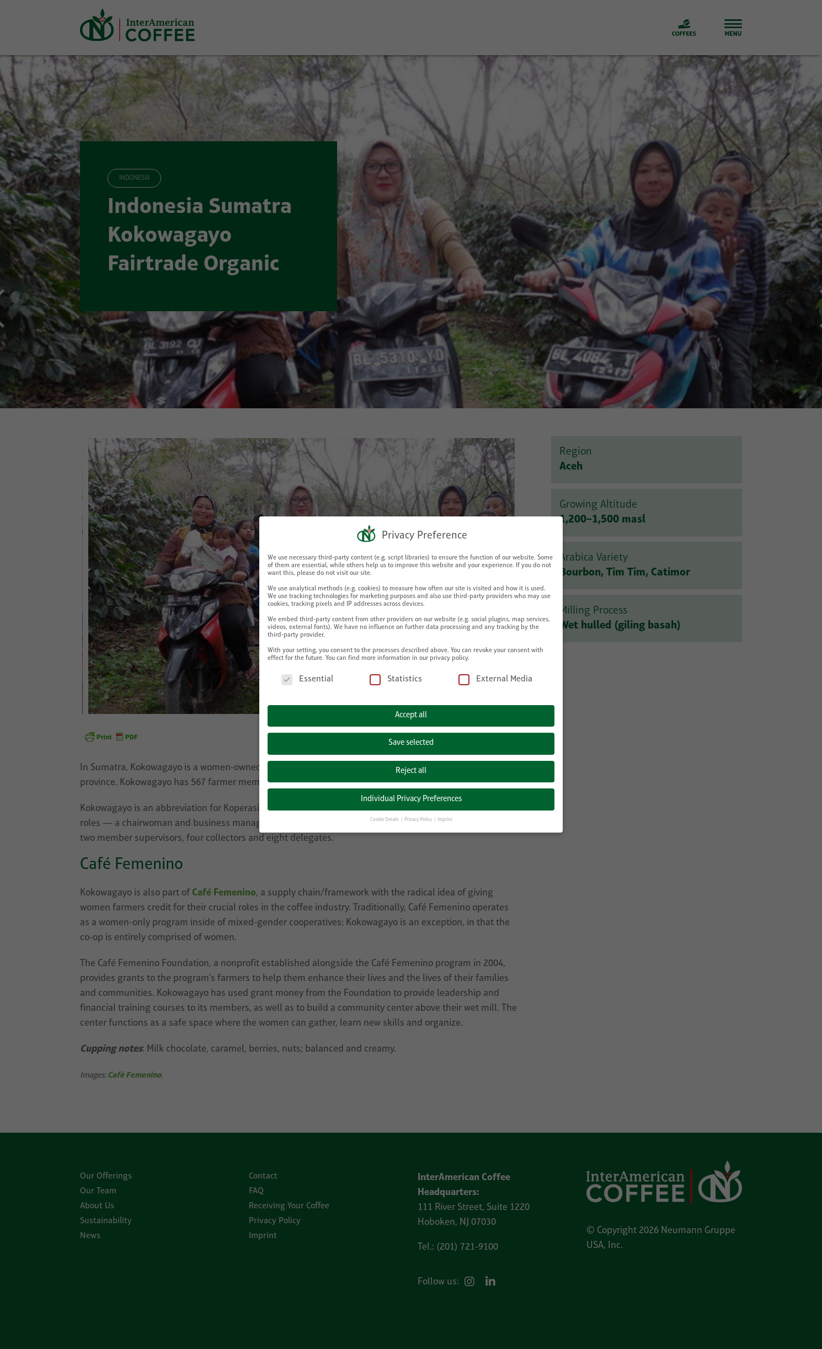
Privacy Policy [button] (418, 818)
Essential (307, 678)
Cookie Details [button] (385, 818)
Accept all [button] (411, 714)
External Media (495, 678)
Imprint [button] (444, 818)
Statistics (396, 678)
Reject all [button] (411, 770)
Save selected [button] (411, 742)
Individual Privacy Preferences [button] (411, 797)
